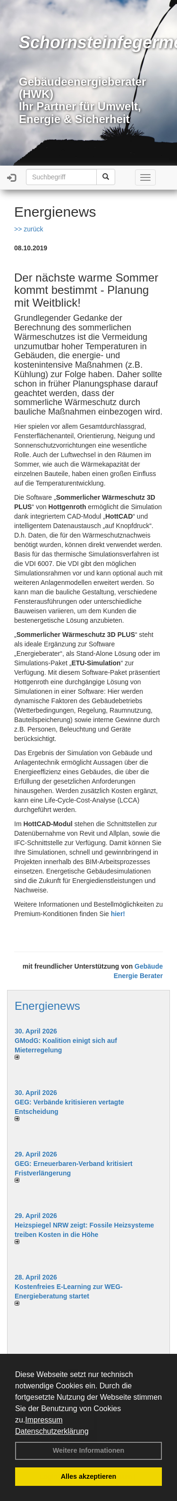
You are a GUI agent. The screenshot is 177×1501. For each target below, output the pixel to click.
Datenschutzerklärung (52, 1431)
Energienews (47, 1005)
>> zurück (28, 229)
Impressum (43, 1420)
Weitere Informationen (89, 1450)
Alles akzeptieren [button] (89, 1476)
